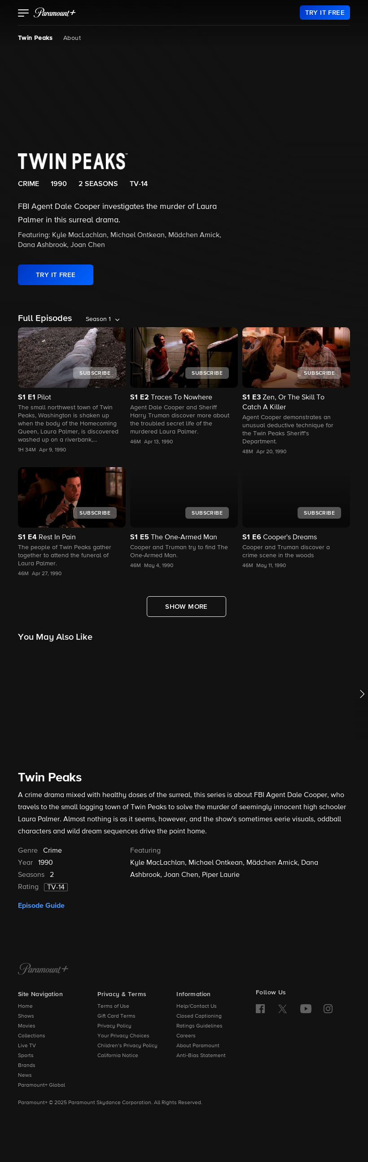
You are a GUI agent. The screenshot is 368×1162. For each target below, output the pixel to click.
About (72, 38)
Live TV (27, 1046)
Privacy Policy (114, 1026)
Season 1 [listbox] (98, 319)
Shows (26, 1016)
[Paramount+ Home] (43, 969)
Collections (31, 1036)
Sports (26, 1055)
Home (25, 1006)
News (25, 1075)
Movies (26, 1026)
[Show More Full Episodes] (186, 606)
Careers (186, 1036)
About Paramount (197, 1046)
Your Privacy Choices (123, 1036)
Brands (26, 1065)
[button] (23, 13)
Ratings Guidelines (199, 1026)
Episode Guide (41, 905)
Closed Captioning (199, 1016)
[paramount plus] (55, 12)
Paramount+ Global (41, 1085)
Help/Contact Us (196, 1006)
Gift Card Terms (116, 1016)
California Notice (117, 1055)
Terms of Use (113, 1006)
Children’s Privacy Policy (127, 1046)
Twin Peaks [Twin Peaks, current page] (35, 38)
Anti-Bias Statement (201, 1055)
